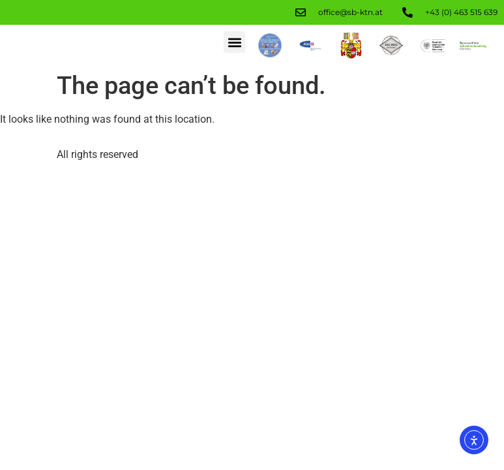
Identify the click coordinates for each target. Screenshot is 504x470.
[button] (234, 42)
